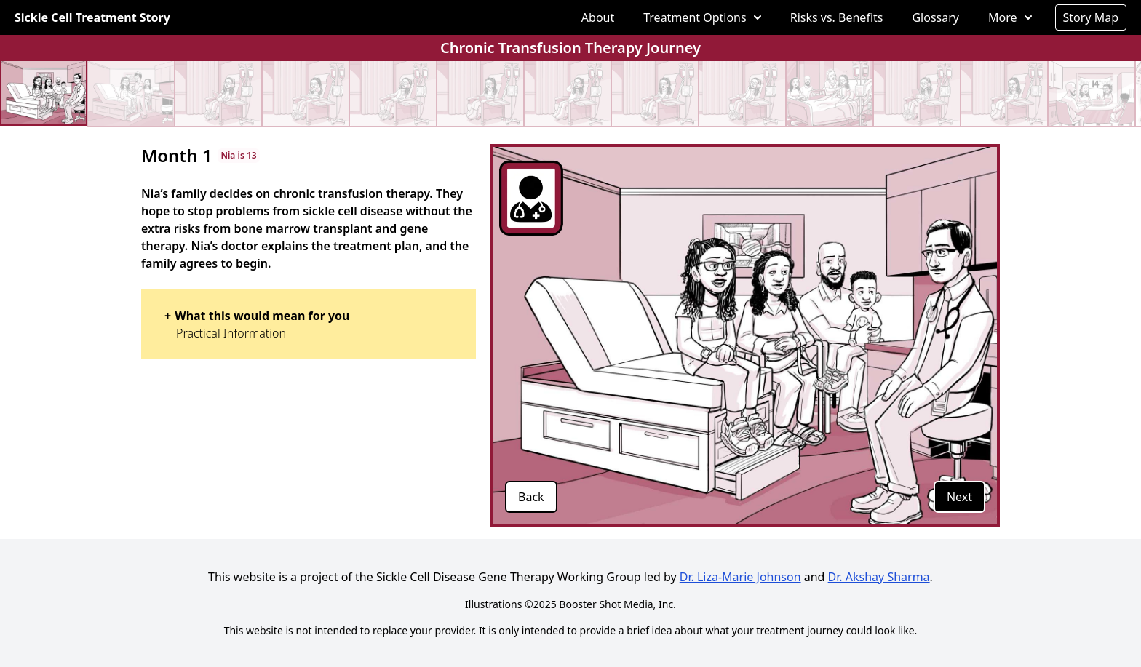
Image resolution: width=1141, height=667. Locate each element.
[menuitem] (701, 17)
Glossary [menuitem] (935, 17)
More (1010, 17)
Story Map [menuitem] (1091, 17)
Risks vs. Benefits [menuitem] (836, 17)
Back (531, 497)
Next (959, 497)
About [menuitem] (597, 17)
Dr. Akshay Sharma (879, 577)
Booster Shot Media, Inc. (617, 604)
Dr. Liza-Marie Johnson (740, 577)
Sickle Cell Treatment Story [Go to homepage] (92, 17)
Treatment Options (701, 17)
